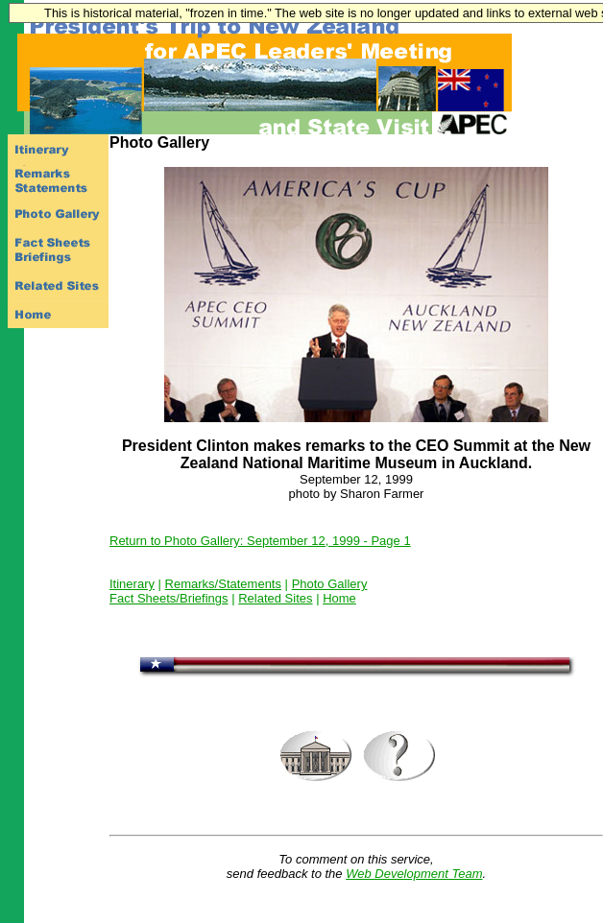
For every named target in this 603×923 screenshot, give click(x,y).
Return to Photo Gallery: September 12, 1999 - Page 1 (260, 540)
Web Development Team (414, 873)
